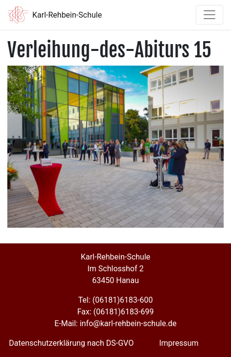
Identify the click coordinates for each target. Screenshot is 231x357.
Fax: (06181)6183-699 (115, 311)
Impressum (179, 343)
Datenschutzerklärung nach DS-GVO (71, 343)
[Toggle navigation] (209, 14)
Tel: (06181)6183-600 (115, 300)
